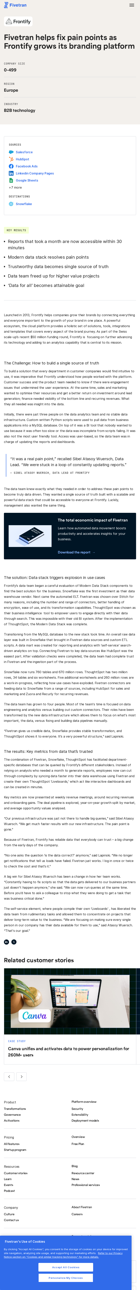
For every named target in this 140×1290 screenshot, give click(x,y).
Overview (78, 1136)
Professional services (86, 1185)
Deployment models (85, 1120)
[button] (131, 5)
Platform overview (84, 1101)
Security (77, 1108)
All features (11, 1144)
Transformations (15, 1108)
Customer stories (15, 1173)
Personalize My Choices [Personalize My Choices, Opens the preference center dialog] (66, 1277)
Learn (8, 1179)
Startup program (15, 1149)
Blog (75, 1166)
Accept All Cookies (66, 1267)
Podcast (9, 1190)
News (75, 1179)
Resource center (83, 1173)
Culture (9, 1214)
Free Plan (78, 1144)
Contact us (11, 1220)
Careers (77, 1214)
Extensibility (80, 1114)
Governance (12, 1114)
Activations (11, 1120)
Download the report (74, 552)
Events (8, 1185)
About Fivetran (82, 1207)
